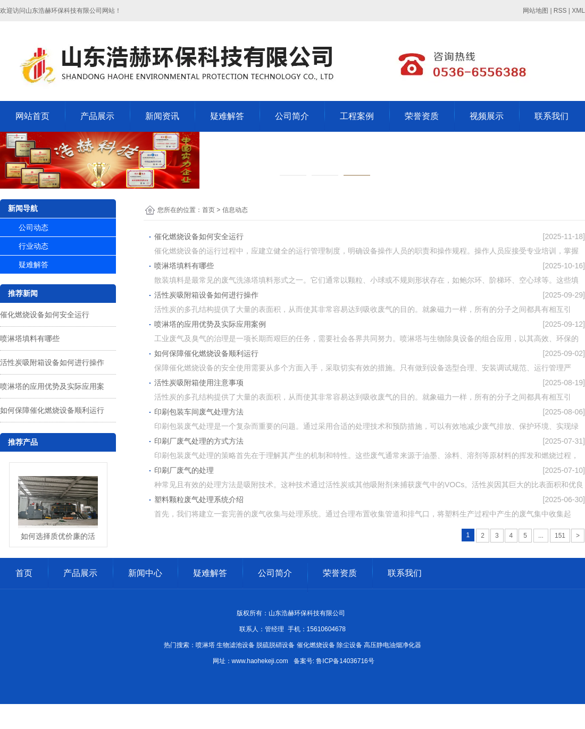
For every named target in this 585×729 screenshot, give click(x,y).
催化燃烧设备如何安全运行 (44, 314)
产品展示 (97, 116)
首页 (208, 210)
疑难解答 (227, 116)
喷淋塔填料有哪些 (30, 338)
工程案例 (357, 116)
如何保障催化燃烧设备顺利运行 (52, 410)
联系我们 (551, 116)
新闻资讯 (162, 116)
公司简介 (292, 116)
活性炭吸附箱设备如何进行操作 (52, 362)
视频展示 (487, 116)
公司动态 (33, 227)
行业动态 (33, 246)
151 (560, 535)
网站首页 (32, 116)
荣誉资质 (422, 116)
